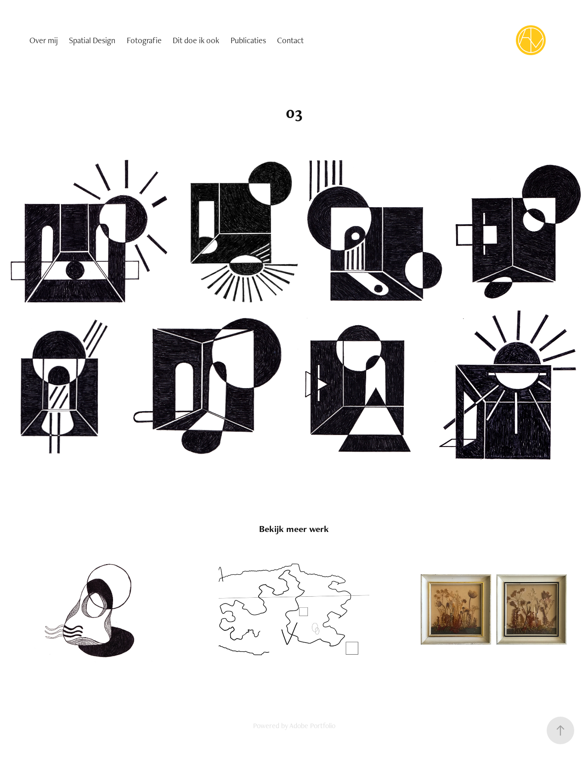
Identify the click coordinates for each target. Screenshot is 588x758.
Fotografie (144, 40)
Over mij (43, 40)
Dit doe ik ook (196, 40)
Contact (290, 40)
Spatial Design (92, 40)
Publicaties (248, 40)
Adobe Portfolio (312, 725)
